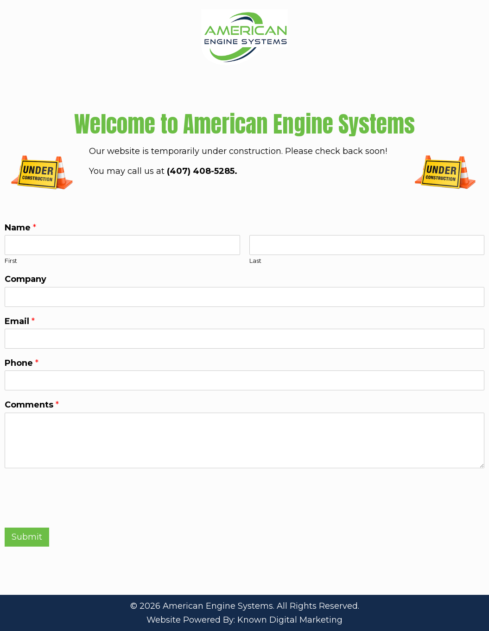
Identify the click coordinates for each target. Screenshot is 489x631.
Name (20, 228)
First (11, 260)
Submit (27, 537)
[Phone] (244, 380)
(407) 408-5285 (201, 171)
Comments (32, 405)
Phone (21, 363)
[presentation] (75, 512)
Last (255, 260)
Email (20, 321)
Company (25, 279)
